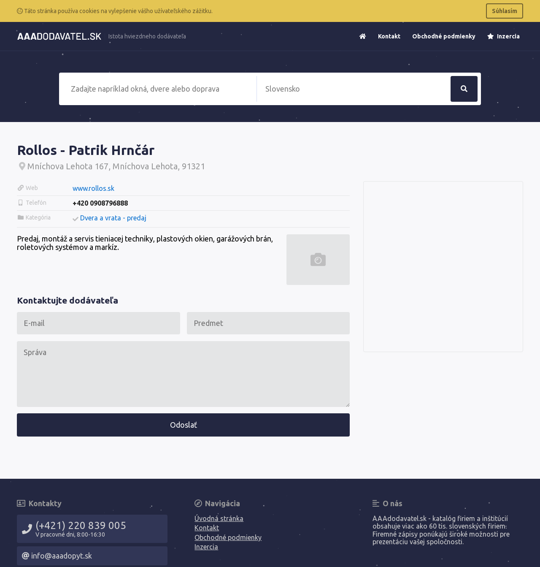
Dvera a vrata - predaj (113, 218)
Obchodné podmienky (443, 36)
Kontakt (389, 36)
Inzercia (503, 36)
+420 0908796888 (100, 203)
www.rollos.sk (93, 188)
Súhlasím (504, 11)
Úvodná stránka (218, 518)
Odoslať (183, 425)
